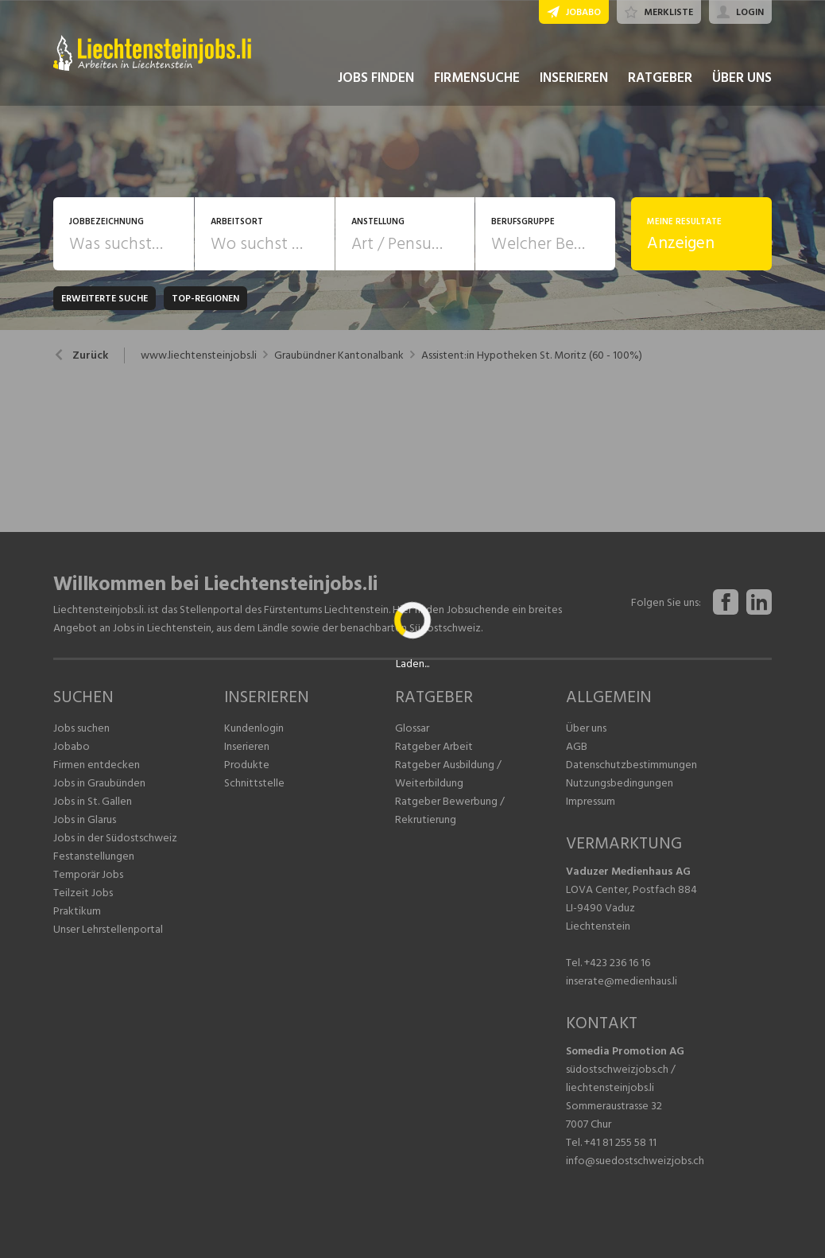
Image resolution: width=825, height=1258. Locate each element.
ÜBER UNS (742, 78)
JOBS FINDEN (376, 78)
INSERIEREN (574, 78)
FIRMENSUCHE (477, 78)
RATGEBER (660, 78)
